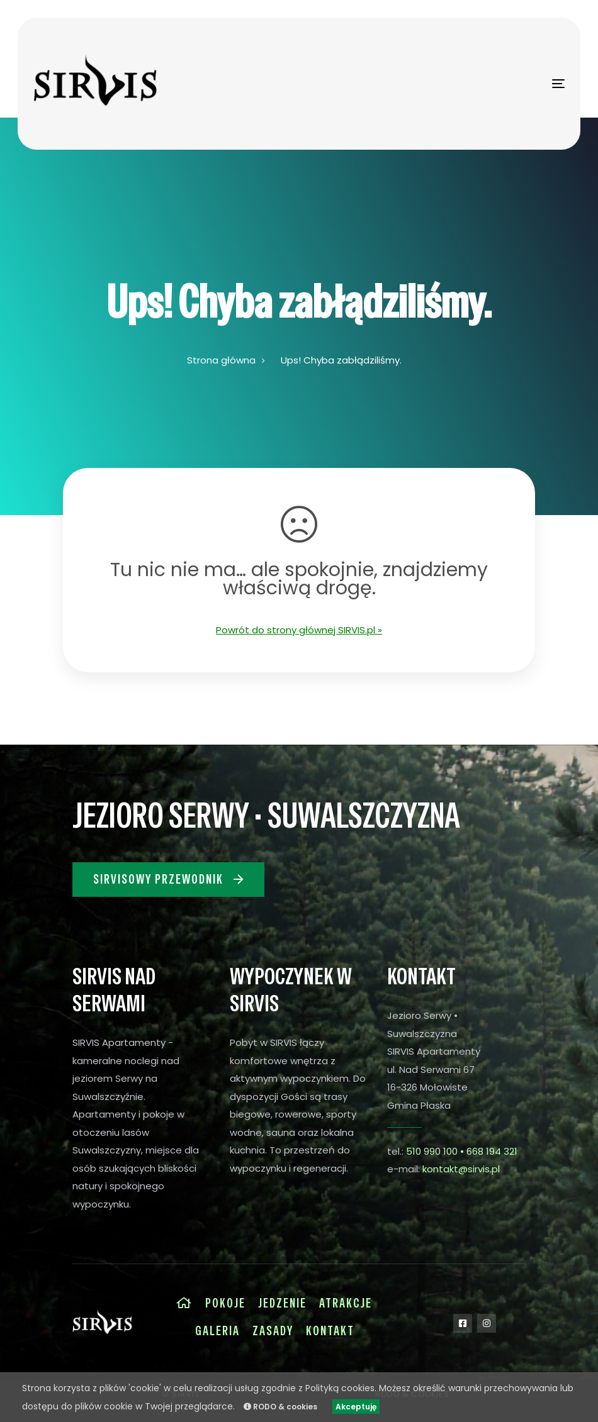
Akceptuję (356, 1406)
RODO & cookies (280, 1406)
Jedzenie (282, 1303)
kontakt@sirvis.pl (461, 1168)
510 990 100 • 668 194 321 (461, 1151)
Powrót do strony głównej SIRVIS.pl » (299, 629)
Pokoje (225, 1303)
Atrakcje (345, 1303)
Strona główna (221, 360)
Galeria (217, 1331)
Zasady (272, 1331)
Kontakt (330, 1331)
